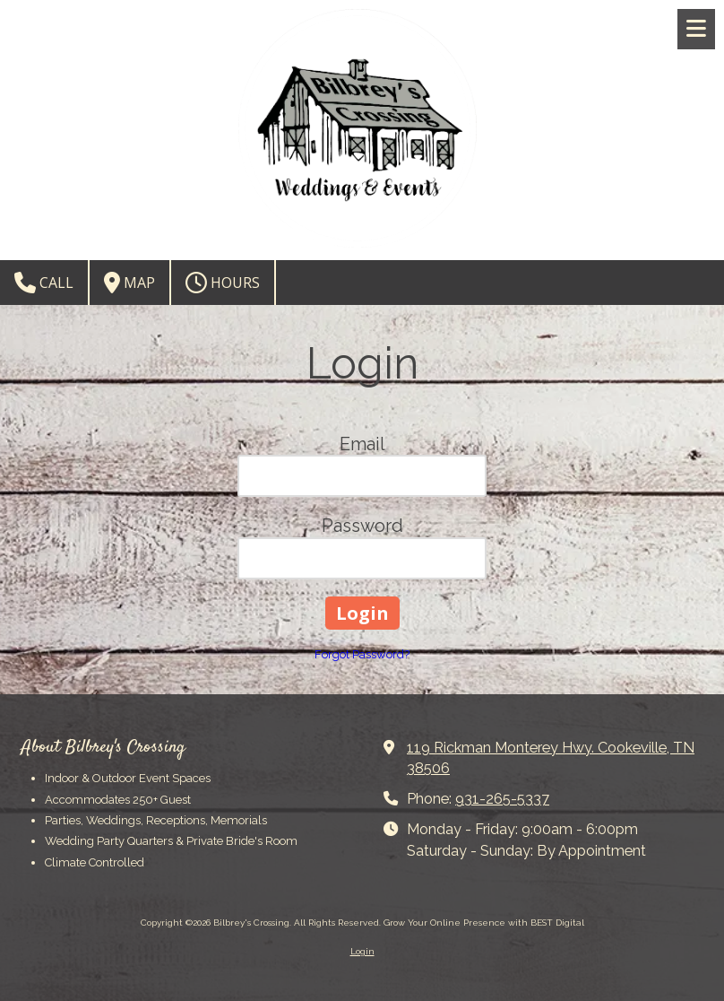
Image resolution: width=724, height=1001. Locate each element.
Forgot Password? (362, 654)
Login (362, 951)
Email (362, 444)
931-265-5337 (502, 798)
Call (43, 282)
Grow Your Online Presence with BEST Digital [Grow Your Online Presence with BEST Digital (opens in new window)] (484, 922)
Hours (222, 282)
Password (362, 525)
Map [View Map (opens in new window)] (129, 282)
